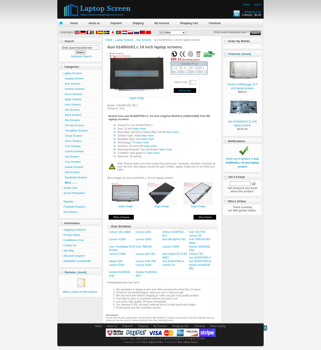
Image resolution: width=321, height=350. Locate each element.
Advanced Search (81, 56)
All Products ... (71, 212)
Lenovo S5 (195, 235)
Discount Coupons (74, 255)
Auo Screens (143, 39)
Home (246, 4)
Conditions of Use (73, 240)
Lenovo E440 (116, 264)
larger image (125, 205)
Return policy (217, 326)
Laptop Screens (124, 39)
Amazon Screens (73, 88)
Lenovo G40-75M (146, 261)
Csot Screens (72, 161)
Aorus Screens (72, 94)
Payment (116, 23)
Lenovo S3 (168, 264)
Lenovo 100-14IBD (120, 231)
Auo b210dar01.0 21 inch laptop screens (243, 121)
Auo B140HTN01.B (200, 261)
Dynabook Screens (75, 177)
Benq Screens (72, 115)
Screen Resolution (74, 193)
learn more (139, 128)
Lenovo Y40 (196, 253)
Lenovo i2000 (143, 239)
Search (69, 41)
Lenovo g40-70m (145, 253)
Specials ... (69, 201)
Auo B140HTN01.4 (173, 261)
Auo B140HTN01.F (200, 257)
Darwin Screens (73, 167)
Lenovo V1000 (117, 239)
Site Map (68, 250)
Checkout (215, 23)
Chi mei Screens (73, 125)
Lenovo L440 (143, 231)
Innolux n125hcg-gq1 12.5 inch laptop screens (242, 84)
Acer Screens (71, 83)
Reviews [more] (75, 272)
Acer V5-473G (197, 231)
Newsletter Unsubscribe (77, 261)
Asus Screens (72, 104)
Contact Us (69, 245)
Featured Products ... (75, 206)
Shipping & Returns (74, 229)
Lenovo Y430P (171, 246)
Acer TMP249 (144, 246)
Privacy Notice (71, 235)
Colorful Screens (73, 151)
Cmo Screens (72, 146)
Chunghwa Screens (75, 130)
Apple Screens (72, 99)
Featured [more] (239, 54)
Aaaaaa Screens (73, 78)
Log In (257, 4)
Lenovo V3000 (117, 253)
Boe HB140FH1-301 (174, 239)
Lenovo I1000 (144, 264)
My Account (161, 23)
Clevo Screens (72, 141)
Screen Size (70, 187)
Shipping (138, 23)
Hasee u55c (116, 261)
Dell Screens (71, 172)
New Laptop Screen (152, 342)
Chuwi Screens (72, 135)
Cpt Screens (71, 156)
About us (94, 23)
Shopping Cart (252, 11)
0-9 (202, 338)
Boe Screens (71, 120)
